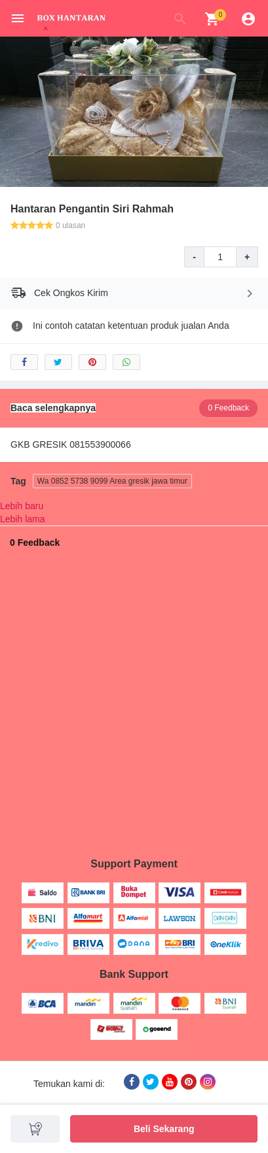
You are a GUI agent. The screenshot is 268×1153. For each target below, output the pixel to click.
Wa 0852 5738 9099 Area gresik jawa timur (112, 481)
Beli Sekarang (164, 1129)
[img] (212, 19)
